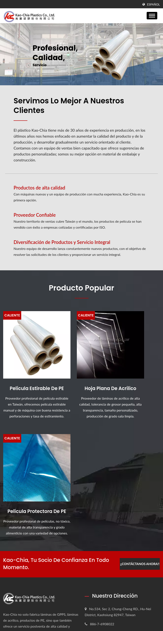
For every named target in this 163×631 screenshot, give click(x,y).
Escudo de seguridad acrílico (28, 572)
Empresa (97, 556)
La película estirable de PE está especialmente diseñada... (29, 551)
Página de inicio (103, 548)
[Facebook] (5, 513)
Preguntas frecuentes (107, 588)
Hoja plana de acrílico (81, 372)
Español (153, 4)
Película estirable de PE (27, 372)
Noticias (97, 580)
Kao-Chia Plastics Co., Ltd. (50, 618)
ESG (94, 564)
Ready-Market (149, 618)
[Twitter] (9, 513)
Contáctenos (100, 596)
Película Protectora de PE (135, 372)
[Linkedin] (15, 513)
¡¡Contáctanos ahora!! (139, 433)
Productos (98, 572)
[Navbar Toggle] (152, 15)
